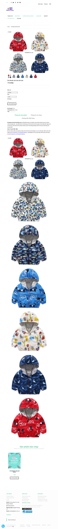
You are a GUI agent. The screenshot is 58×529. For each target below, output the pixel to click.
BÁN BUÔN (39, 16)
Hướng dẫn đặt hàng (28, 118)
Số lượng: (9, 99)
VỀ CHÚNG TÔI (11, 18)
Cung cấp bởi (8, 526)
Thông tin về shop (36, 115)
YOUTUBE (28, 526)
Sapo (13, 526)
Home (8, 26)
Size (8, 94)
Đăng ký (46, 4)
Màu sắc (9, 90)
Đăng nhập (40, 4)
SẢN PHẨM (18, 16)
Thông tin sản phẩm (21, 115)
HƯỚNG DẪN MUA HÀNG (28, 16)
